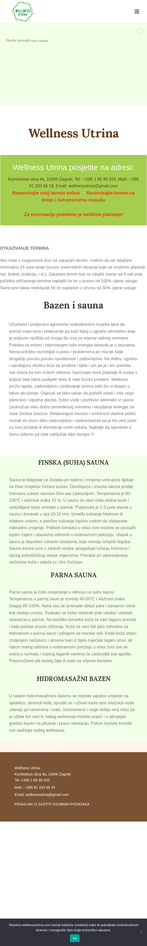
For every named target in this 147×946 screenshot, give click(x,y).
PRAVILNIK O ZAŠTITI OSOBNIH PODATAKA (52, 804)
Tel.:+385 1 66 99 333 (32, 780)
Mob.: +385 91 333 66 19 (35, 787)
